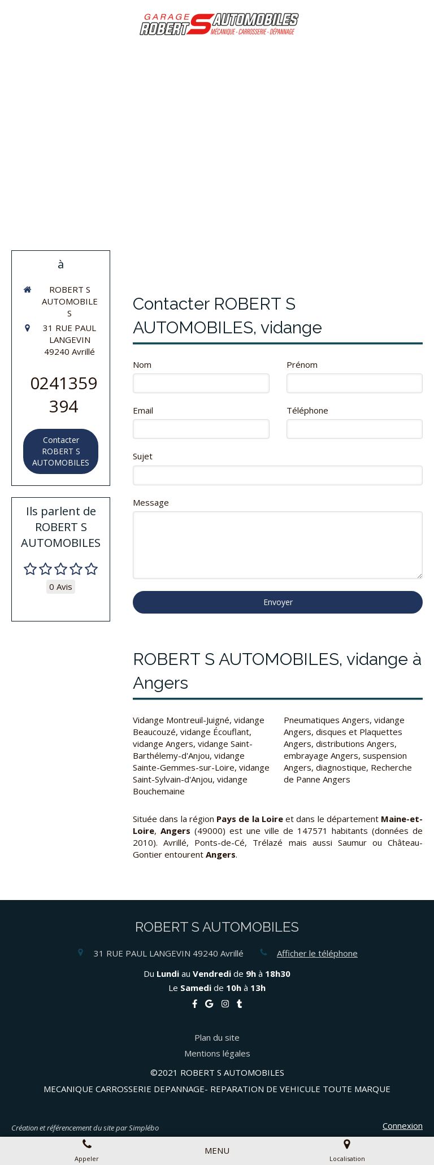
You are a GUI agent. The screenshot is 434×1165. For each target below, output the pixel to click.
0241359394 (63, 394)
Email (143, 410)
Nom (142, 364)
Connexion (403, 1125)
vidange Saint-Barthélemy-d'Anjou (193, 749)
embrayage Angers (321, 755)
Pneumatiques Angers (327, 719)
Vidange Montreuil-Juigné (181, 719)
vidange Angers (163, 743)
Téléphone (307, 410)
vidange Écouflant (214, 731)
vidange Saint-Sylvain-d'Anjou (201, 773)
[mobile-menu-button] (217, 1150)
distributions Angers (355, 743)
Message (151, 502)
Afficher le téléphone (317, 953)
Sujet (143, 456)
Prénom (302, 364)
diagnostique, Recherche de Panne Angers (348, 773)
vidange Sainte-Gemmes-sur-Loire (189, 761)
